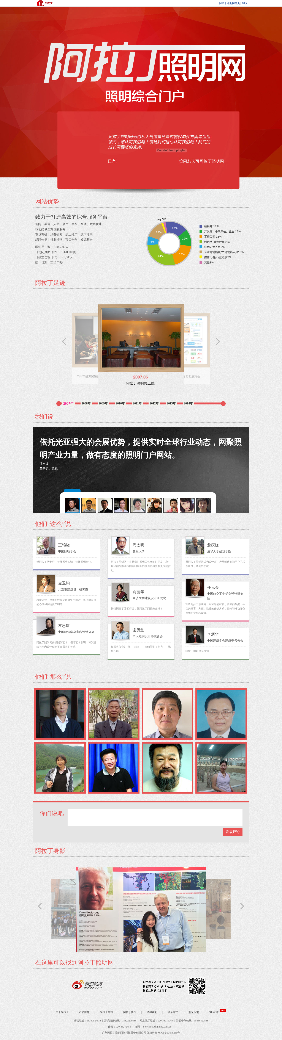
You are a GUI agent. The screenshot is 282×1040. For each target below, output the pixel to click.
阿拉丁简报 (129, 1012)
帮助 (244, 3)
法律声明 (151, 1012)
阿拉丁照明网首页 (229, 3)
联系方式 (172, 1012)
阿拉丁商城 (106, 1012)
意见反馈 (193, 1012)
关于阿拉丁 (62, 1012)
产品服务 (83, 1012)
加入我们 (217, 1012)
